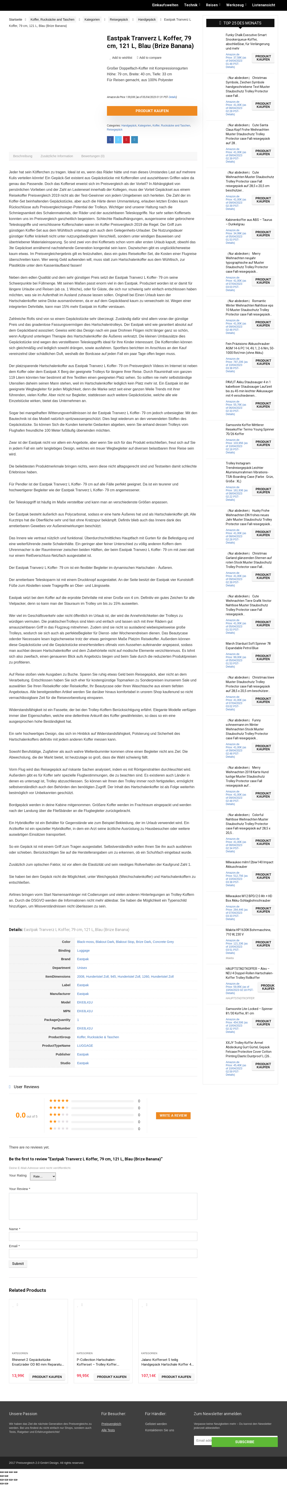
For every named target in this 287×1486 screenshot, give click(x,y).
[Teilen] (6, 1474)
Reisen (212, 5)
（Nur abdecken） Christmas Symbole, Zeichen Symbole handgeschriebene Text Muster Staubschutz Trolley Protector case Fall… (248, 87)
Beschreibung (23, 157)
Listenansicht (263, 5)
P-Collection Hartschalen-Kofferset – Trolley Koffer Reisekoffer (100, 1366)
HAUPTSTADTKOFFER (240, 998)
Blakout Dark (105, 943)
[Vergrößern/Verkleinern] (15, 1474)
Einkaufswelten (165, 5)
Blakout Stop (125, 943)
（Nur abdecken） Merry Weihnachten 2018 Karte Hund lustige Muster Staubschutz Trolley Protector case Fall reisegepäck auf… (247, 776)
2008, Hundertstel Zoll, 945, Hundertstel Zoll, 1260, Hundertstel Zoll (125, 978)
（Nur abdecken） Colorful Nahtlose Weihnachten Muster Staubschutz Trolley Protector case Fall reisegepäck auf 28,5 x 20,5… (248, 824)
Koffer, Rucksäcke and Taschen (52, 19)
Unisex (82, 969)
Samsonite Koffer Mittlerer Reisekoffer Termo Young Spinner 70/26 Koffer (250, 429)
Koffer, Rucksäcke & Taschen (98, 1039)
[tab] (24, 157)
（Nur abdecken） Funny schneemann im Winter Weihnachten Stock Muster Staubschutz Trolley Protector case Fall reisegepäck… (247, 729)
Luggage (83, 952)
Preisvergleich (111, 1425)
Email (14, 1248)
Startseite (15, 19)
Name (14, 1231)
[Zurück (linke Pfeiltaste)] (2, 1477)
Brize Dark (143, 943)
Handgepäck (147, 19)
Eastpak (83, 961)
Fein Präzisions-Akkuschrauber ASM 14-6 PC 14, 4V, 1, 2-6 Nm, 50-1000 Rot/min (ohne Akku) (250, 348)
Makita (230, 958)
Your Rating (18, 1177)
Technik (191, 5)
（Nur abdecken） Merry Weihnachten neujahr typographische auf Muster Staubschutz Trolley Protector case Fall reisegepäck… (247, 262)
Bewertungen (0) (98, 157)
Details (172, 97)
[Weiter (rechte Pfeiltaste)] (6, 1477)
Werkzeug (235, 5)
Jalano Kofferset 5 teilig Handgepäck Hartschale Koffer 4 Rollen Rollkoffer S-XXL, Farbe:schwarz (166, 1368)
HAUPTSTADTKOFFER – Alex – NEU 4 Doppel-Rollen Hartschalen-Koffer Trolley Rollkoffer (249, 973)
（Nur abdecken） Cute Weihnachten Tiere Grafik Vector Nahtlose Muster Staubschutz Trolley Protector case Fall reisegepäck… (249, 605)
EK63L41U (85, 1004)
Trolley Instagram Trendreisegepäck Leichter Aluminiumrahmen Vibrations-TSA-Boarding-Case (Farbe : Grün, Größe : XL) (250, 472)
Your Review (19, 1190)
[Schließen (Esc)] (2, 1474)
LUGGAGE (85, 1047)
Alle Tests (108, 1432)
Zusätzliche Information (60, 157)
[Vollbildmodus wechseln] (11, 1474)
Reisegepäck (119, 19)
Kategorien (92, 19)
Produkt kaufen (132, 111)
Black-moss (85, 943)
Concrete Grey (163, 943)
